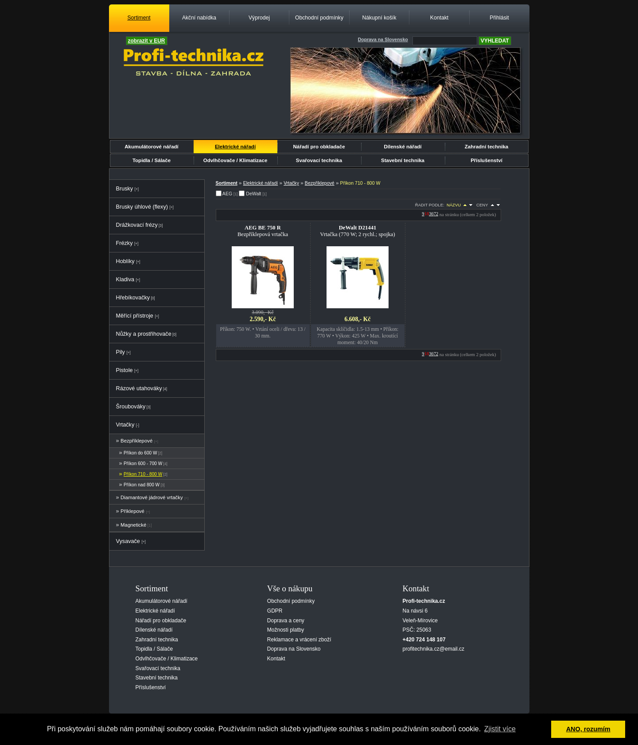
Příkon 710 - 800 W (143, 474)
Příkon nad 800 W (142, 484)
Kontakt (439, 18)
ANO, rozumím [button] (588, 729)
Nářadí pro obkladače (319, 146)
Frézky (124, 243)
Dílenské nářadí (402, 146)
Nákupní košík (379, 18)
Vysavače (128, 541)
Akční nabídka (199, 18)
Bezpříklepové (136, 440)
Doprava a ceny (285, 620)
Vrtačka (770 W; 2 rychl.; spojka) (357, 231)
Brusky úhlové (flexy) (142, 207)
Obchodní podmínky (319, 18)
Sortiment (138, 18)
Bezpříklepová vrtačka (262, 231)
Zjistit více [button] (500, 729)
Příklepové (132, 511)
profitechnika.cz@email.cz (434, 649)
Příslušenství (486, 160)
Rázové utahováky (139, 388)
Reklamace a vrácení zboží (299, 639)
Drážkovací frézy (137, 225)
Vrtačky (125, 425)
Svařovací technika (319, 160)
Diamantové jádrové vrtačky (152, 497)
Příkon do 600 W (140, 452)
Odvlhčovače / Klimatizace (235, 160)
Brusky (124, 189)
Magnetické (133, 525)
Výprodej (259, 18)
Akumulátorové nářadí (151, 146)
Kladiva (125, 279)
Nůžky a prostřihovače (143, 334)
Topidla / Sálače (151, 160)
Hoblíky (125, 261)
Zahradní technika (487, 146)
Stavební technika (402, 160)
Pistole (124, 370)
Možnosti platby (285, 630)
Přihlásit (499, 18)
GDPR (275, 611)
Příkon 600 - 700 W (143, 463)
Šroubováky (131, 407)
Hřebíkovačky (133, 298)
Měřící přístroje (134, 316)
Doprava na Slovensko (294, 649)
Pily (120, 352)
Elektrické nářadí (235, 146)
